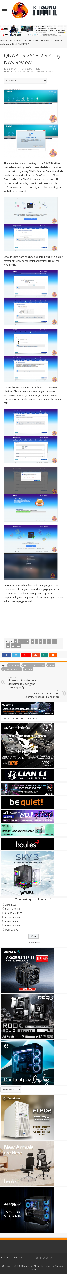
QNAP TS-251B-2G (11, 669)
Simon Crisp (13, 68)
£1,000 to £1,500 (13, 913)
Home (3, 40)
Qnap (51, 665)
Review (28, 669)
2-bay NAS (14, 665)
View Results (33, 942)
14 (18, 645)
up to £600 (10, 904)
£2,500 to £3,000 (13, 925)
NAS (32, 71)
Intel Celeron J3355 (34, 665)
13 (13, 645)
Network (40, 71)
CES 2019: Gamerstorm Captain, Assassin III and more (41, 694)
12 (8, 645)
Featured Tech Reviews (37, 40)
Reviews (49, 71)
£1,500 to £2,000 (13, 917)
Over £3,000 (11, 929)
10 (49, 641)
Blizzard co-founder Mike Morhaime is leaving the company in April (26, 682)
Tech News (16, 40)
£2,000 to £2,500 (13, 921)
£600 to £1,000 (12, 909)
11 (54, 641)
